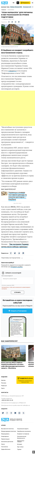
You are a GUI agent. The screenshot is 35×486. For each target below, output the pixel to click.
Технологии (4, 446)
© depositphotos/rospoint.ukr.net (9, 46)
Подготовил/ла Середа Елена (10, 258)
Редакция (4, 385)
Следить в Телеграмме (17, 311)
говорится (12, 71)
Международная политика (8, 431)
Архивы (3, 380)
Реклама (3, 383)
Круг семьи (20, 447)
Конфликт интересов (23, 434)
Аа (17, 2)
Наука (3, 444)
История (19, 444)
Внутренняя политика (7, 428)
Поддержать (25, 3)
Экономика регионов (7, 441)
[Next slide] (32, 7)
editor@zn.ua (26, 405)
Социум (19, 441)
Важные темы (5, 7)
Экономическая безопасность (21, 437)
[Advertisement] (17, 108)
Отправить (17, 292)
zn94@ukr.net (22, 403)
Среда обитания (5, 449)
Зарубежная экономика (24, 431)
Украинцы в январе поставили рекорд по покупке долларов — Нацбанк (17, 196)
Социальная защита (22, 428)
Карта (3, 388)
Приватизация (5, 439)
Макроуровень (5, 434)
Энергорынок (5, 436)
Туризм (19, 449)
